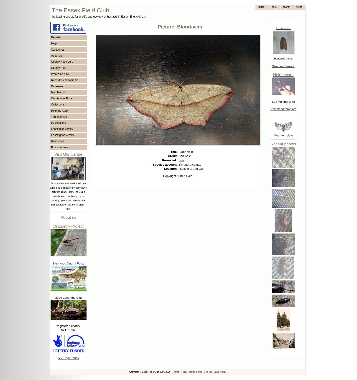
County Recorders (62, 61)
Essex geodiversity (62, 135)
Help (54, 43)
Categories (57, 49)
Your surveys (59, 116)
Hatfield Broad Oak (191, 168)
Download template (283, 109)
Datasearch (58, 86)
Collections (58, 104)
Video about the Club (68, 297)
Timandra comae (190, 164)
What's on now (60, 74)
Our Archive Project (63, 98)
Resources (57, 141)
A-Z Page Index (68, 358)
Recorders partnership (64, 80)
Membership (58, 92)
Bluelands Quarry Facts (68, 263)
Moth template (283, 135)
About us (56, 55)
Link (181, 160)
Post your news (60, 147)
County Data (58, 67)
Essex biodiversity (62, 129)
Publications (58, 122)
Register (56, 37)
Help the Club (59, 110)
